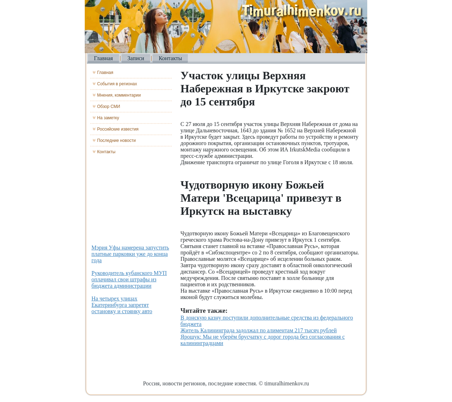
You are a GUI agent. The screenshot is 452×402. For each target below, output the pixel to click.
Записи (135, 58)
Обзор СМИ (108, 106)
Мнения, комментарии (119, 95)
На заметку (108, 117)
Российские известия (117, 129)
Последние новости (116, 140)
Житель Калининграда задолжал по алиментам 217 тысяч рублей (258, 330)
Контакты (170, 58)
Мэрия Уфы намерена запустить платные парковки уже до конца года (130, 254)
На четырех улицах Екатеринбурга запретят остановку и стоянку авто (121, 304)
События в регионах (117, 83)
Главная (103, 58)
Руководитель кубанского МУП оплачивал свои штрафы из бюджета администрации (129, 279)
